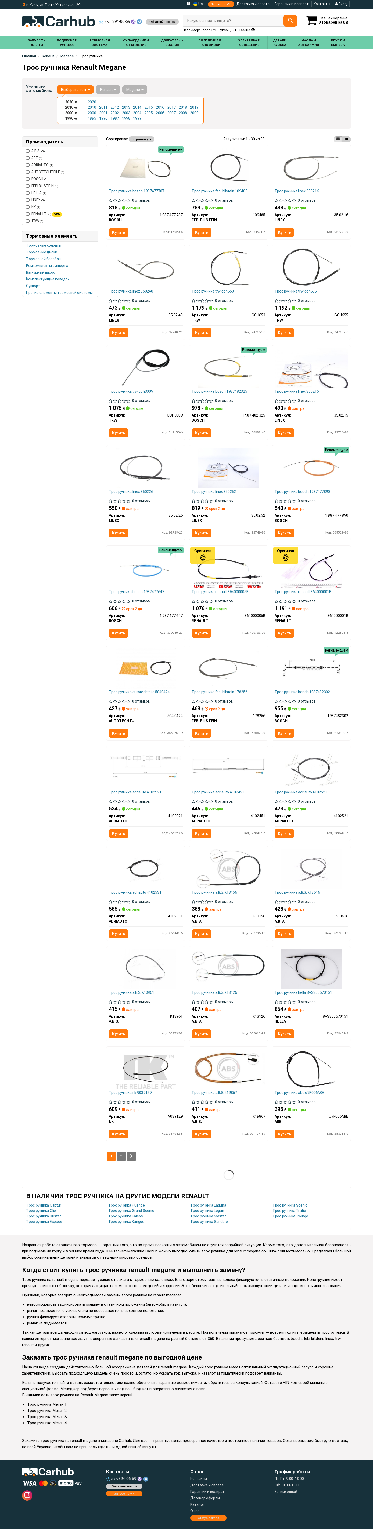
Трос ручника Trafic (289, 1216)
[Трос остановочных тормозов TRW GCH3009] (146, 369)
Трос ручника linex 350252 (214, 493)
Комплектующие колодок (47, 279)
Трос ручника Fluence (126, 1210)
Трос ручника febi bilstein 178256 (220, 695)
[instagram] (27, 1500)
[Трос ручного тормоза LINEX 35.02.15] (311, 369)
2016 (160, 107)
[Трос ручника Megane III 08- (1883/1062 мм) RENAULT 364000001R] (311, 570)
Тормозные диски (41, 252)
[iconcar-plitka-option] (338, 139)
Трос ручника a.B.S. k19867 (214, 1097)
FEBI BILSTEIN (42, 186)
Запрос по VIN (221, 4)
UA (198, 4)
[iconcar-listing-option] (346, 139)
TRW (35, 221)
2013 (126, 107)
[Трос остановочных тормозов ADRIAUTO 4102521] (311, 772)
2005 (149, 113)
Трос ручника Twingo (290, 1221)
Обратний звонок (162, 22)
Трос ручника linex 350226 (131, 493)
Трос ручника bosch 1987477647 (137, 594)
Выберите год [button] (75, 89)
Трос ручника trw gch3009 (131, 393)
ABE (34, 158)
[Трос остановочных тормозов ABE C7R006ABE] (311, 1074)
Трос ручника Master (208, 1221)
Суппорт (33, 286)
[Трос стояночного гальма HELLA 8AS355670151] (311, 973)
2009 (194, 113)
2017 (171, 107)
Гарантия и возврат (292, 4)
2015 (149, 107)
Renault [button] (108, 89)
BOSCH (37, 179)
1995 (92, 118)
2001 (103, 113)
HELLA (36, 193)
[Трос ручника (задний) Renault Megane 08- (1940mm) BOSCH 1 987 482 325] (228, 369)
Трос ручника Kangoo (126, 1227)
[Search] (290, 21)
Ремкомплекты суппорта (47, 266)
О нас (195, 1516)
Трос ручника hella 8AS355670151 (303, 997)
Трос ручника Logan (207, 1216)
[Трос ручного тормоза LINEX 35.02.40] (146, 268)
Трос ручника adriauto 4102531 (135, 896)
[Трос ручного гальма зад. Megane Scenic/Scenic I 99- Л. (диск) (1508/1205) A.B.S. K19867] (228, 1073)
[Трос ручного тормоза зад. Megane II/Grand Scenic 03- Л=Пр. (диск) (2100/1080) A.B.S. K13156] (229, 872)
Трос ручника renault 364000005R (220, 594)
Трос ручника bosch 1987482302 (302, 695)
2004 (137, 113)
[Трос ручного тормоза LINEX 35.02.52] (228, 469)
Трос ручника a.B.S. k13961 (132, 997)
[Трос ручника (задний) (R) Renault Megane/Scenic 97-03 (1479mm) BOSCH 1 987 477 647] (146, 570)
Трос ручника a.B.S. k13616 (297, 896)
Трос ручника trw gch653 (213, 292)
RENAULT (44, 214)
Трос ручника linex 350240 (131, 292)
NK (33, 207)
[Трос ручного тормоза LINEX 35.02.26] (146, 469)
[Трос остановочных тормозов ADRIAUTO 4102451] (228, 769)
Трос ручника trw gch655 (296, 292)
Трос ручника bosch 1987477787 (137, 191)
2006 (160, 113)
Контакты (322, 4)
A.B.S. (35, 151)
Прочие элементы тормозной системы (59, 292)
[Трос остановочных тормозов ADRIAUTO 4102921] (145, 769)
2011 (103, 107)
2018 (183, 107)
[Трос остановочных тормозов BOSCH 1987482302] (311, 671)
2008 (183, 113)
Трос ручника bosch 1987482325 (219, 393)
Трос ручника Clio (41, 1216)
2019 (194, 107)
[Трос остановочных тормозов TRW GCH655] (311, 268)
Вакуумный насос (40, 272)
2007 (171, 113)
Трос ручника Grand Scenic (131, 1216)
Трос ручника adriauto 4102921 (135, 795)
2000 (92, 113)
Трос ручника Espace (44, 1227)
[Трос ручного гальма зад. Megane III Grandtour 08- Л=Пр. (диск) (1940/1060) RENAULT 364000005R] (228, 570)
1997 (115, 118)
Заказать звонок (124, 1491)
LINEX (35, 200)
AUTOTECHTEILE (45, 172)
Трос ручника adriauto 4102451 (218, 795)
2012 (115, 107)
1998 (126, 118)
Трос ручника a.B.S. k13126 (214, 997)
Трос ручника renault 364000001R (303, 594)
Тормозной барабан (43, 259)
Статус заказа (208, 1523)
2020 (92, 102)
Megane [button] (135, 89)
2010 (92, 107)
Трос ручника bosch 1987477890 (302, 493)
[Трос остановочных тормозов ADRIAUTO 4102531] (146, 872)
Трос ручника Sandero (209, 1227)
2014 (137, 107)
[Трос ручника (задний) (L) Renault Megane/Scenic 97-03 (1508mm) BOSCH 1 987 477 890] (311, 469)
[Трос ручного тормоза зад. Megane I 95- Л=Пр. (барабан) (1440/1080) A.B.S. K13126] (228, 971)
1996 (103, 118)
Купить (119, 233)
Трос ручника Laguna (208, 1210)
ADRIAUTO (39, 165)
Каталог (197, 1510)
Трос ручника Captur (43, 1210)
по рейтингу (142, 139)
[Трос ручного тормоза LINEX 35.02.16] (311, 167)
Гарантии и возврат (207, 1497)
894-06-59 (115, 21)
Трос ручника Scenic (289, 1210)
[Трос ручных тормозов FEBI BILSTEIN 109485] (229, 167)
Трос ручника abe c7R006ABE (299, 1097)
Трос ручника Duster (43, 1221)
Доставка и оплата (253, 4)
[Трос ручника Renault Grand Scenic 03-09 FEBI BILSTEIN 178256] (228, 671)
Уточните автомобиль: (39, 89)
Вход (341, 4)
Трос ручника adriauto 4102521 (301, 795)
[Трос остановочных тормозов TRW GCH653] (228, 268)
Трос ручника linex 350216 (297, 191)
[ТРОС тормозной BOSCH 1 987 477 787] (146, 167)
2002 (115, 113)
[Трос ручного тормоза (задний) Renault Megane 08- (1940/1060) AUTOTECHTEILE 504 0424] (146, 671)
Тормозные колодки (43, 245)
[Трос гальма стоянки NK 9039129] (146, 1074)
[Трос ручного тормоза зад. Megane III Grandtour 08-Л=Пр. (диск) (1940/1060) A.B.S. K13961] (146, 973)
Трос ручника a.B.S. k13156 (214, 896)
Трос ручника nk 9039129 (130, 1097)
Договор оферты (205, 1503)
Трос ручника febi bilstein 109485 (220, 191)
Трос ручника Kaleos (125, 1221)
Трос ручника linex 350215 (297, 393)
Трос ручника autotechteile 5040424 (139, 695)
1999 (137, 118)
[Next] (131, 1161)
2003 (126, 113)
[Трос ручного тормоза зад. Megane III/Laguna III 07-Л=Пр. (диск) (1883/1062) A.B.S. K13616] (311, 872)
